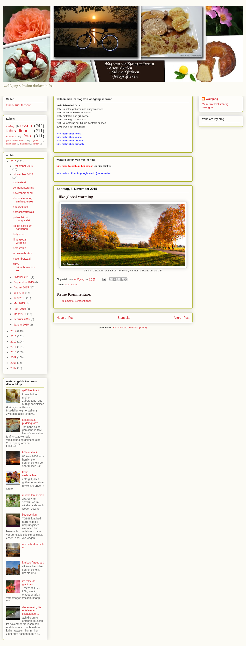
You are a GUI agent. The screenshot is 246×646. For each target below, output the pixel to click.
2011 (13, 346)
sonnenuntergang (23, 187)
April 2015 (20, 308)
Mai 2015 (19, 303)
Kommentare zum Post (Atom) (130, 327)
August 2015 (22, 287)
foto (27, 135)
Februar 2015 (22, 319)
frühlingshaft (29, 452)
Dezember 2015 (23, 165)
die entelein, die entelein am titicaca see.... (31, 610)
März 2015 (20, 313)
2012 (13, 341)
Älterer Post (181, 317)
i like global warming (19, 241)
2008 (13, 362)
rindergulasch (21, 206)
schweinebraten (22, 253)
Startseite (124, 317)
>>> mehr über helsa (69, 133)
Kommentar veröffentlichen (76, 300)
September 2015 (24, 282)
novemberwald (22, 258)
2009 (13, 357)
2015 (13, 161)
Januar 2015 (21, 324)
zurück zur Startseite (18, 105)
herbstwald (19, 248)
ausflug (10, 126)
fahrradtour (71, 284)
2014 (13, 331)
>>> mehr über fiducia (70, 140)
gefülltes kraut (30, 390)
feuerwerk (11, 136)
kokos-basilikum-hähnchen (23, 227)
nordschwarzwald (23, 211)
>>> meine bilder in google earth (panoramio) (83, 173)
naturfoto (24, 144)
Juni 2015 (20, 298)
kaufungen (11, 144)
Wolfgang (212, 98)
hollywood (19, 234)
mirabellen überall (33, 495)
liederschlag (29, 514)
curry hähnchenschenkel (24, 267)
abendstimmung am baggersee (23, 200)
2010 (13, 352)
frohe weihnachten (30, 474)
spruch (36, 144)
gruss (35, 140)
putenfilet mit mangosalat (21, 219)
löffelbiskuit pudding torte (30, 421)
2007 (13, 368)
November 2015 (23, 174)
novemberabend (23, 193)
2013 (13, 336)
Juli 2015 (19, 292)
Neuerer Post (65, 317)
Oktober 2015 (22, 277)
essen (26, 125)
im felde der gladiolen (29, 583)
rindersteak (19, 182)
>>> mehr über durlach (70, 144)
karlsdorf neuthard (33, 562)
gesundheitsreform (15, 140)
